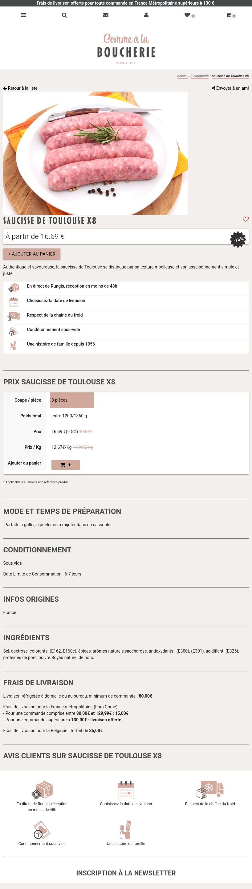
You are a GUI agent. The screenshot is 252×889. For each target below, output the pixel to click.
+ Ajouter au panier (31, 254)
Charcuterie (200, 76)
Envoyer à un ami (230, 88)
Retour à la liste (20, 88)
